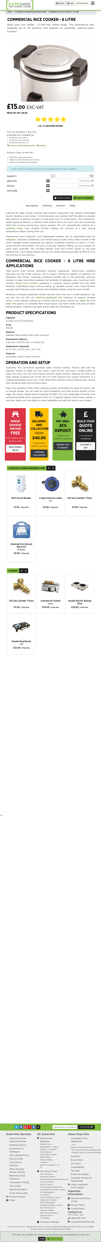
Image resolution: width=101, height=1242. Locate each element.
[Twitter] (16, 1127)
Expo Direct (77, 1160)
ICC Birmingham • (47, 1192)
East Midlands (46, 1152)
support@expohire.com (82, 1221)
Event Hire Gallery (80, 1174)
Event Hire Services (18, 1134)
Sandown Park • (46, 1215)
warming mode (14, 228)
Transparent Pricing (19, 1182)
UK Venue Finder (48, 1171)
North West (44, 1154)
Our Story (76, 1163)
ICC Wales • (45, 1195)
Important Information (75, 1192)
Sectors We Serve (18, 1189)
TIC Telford (44, 1218)
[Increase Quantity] (91, 176)
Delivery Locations (47, 1165)
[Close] (42, 1239)
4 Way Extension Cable (50, 499)
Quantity (12, 176)
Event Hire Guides (18, 1193)
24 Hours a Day (85, 446)
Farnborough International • (51, 1187)
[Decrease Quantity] (53, 176)
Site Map (75, 1170)
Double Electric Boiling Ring (79, 602)
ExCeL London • (47, 1184)
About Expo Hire (78, 1134)
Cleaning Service (17, 1145)
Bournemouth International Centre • (55, 1179)
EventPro (75, 1156)
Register (60, 3)
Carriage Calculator (39, 453)
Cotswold (52, 1149)
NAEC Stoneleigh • (48, 1202)
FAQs (12, 1200)
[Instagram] (25, 1127)
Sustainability (77, 1167)
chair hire (11, 303)
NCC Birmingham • (48, 1208)
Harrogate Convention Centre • (53, 1190)
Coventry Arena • (47, 1182)
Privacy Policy (78, 1205)
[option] (21, 484)
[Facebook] (21, 1127)
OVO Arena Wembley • (49, 1213)
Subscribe (86, 1127)
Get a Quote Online (19, 1155)
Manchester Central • (48, 1200)
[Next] (53, 468)
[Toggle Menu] (93, 3)
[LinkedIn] (34, 1127)
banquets (11, 239)
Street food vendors (27, 283)
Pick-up (10, 186)
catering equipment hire (49, 297)
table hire (85, 300)
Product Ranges (17, 1196)
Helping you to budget (63, 446)
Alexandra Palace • (48, 1177)
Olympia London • (47, 1210)
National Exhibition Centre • (51, 1205)
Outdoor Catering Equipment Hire (21, 145)
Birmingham (45, 1147)
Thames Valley (46, 1160)
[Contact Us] (82, 3)
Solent (53, 1154)
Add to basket (83, 198)
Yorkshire (44, 1162)
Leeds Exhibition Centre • (50, 1197)
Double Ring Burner (21, 642)
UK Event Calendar (49, 1222)
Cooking (41, 145)
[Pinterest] (29, 1127)
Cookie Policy (77, 1208)
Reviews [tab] (60, 205)
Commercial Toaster (50, 602)
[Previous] (48, 468)
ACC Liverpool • (46, 1174)
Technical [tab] (47, 205)
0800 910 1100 (78, 1218)
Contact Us (75, 1212)
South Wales (45, 1157)
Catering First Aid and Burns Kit (21, 547)
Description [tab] (32, 205)
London (55, 1147)
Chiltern (43, 1149)
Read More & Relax (15, 448)
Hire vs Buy (15, 1186)
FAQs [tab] (72, 205)
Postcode (12, 190)
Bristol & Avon (46, 1144)
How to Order (16, 1158)
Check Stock (62, 198)
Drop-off (12, 181)
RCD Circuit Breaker (21, 498)
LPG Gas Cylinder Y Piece (79, 498)
